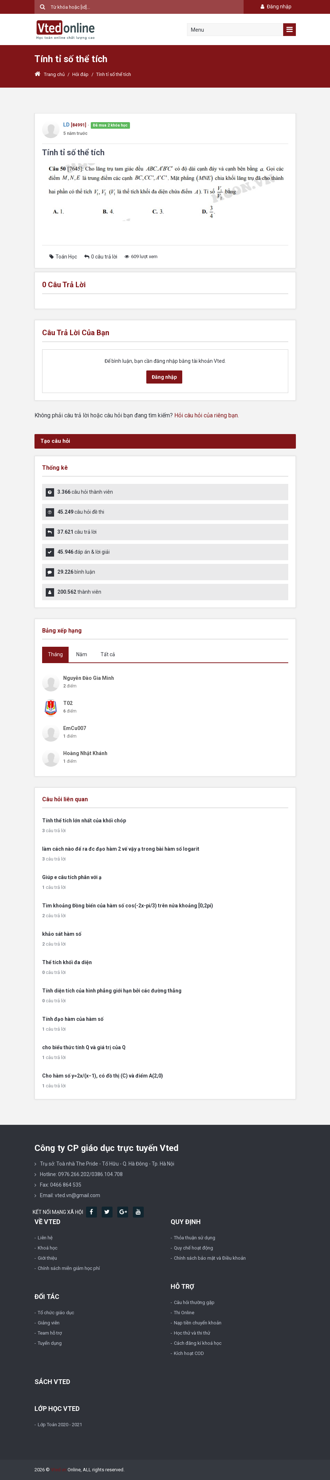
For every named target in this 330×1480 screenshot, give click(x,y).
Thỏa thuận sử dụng (194, 1237)
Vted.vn (58, 1469)
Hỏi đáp (80, 74)
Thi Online (184, 1312)
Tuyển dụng (50, 1343)
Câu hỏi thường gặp (194, 1302)
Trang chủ (49, 74)
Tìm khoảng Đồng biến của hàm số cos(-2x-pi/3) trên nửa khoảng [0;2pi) (127, 906)
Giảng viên (49, 1322)
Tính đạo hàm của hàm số (72, 1019)
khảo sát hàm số (61, 934)
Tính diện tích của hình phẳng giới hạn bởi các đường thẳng (112, 991)
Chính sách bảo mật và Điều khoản (210, 1258)
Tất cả (108, 654)
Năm (81, 654)
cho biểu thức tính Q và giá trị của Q (84, 1047)
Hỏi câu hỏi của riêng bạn (206, 415)
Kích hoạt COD (189, 1353)
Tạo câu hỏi (55, 441)
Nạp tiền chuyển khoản (197, 1322)
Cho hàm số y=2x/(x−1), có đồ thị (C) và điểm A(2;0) (102, 1076)
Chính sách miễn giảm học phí (69, 1268)
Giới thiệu (47, 1258)
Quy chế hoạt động (193, 1248)
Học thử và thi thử (192, 1333)
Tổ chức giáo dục (56, 1312)
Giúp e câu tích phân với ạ (72, 877)
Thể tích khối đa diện (67, 962)
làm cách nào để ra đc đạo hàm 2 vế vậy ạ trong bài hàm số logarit (120, 849)
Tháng (55, 654)
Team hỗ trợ (50, 1333)
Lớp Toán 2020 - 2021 (60, 1424)
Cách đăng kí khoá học (197, 1343)
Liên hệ (45, 1237)
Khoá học (47, 1248)
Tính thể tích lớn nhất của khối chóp (84, 820)
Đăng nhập (275, 6)
